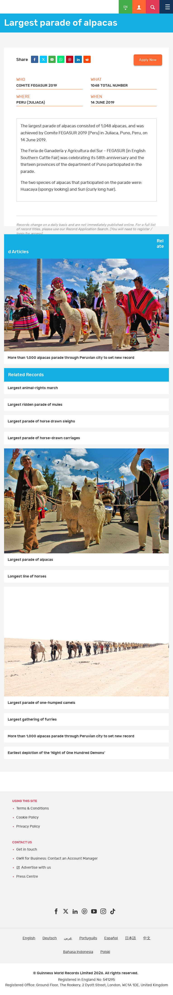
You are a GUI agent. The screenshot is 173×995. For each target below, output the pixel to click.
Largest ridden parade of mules (35, 404)
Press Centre (27, 876)
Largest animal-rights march (33, 388)
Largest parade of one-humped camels (41, 703)
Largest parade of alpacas (30, 559)
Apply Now (147, 60)
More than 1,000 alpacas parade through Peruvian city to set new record (71, 357)
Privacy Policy (28, 826)
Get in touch (26, 849)
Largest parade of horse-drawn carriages (44, 438)
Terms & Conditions (32, 808)
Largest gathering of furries (32, 719)
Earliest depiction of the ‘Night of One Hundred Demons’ (56, 753)
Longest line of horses (27, 576)
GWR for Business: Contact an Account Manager (57, 858)
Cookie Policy (27, 817)
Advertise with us (36, 867)
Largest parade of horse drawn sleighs (41, 421)
